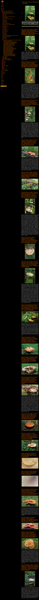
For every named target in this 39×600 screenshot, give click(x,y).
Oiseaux (4, 63)
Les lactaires (5, 33)
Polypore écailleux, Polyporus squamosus (9, 49)
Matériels (2, 81)
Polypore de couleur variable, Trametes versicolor (9, 48)
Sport (2, 74)
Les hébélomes (5, 28)
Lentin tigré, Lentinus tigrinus (7, 36)
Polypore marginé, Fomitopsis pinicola (8, 51)
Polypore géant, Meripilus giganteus (8, 50)
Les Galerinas (4, 27)
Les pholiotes (5, 37)
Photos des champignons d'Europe (7, 12)
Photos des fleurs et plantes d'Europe (7, 59)
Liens (2, 77)
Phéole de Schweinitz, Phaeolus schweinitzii (9, 45)
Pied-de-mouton (5, 57)
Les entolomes (4, 25)
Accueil (2, 3)
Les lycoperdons (5, 34)
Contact (2, 84)
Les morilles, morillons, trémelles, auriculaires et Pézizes (10, 35)
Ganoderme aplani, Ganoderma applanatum (9, 43)
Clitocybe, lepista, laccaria (6, 23)
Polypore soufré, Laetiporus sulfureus (8, 52)
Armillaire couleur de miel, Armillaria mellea (8, 13)
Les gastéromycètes (5, 26)
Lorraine (3, 8)
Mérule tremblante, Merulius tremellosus (8, 44)
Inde (2, 76)
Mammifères (4, 62)
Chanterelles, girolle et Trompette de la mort (9, 16)
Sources (3, 83)
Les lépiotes (4, 32)
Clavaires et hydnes (5, 17)
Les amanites (5, 14)
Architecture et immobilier (4, 70)
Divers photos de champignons (7, 58)
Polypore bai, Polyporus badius (7, 46)
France (3, 6)
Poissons (4, 64)
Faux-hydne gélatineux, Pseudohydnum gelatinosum (10, 42)
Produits (3, 80)
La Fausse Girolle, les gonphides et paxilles (9, 24)
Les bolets (4, 15)
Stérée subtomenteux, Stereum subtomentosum (9, 55)
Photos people (3, 73)
